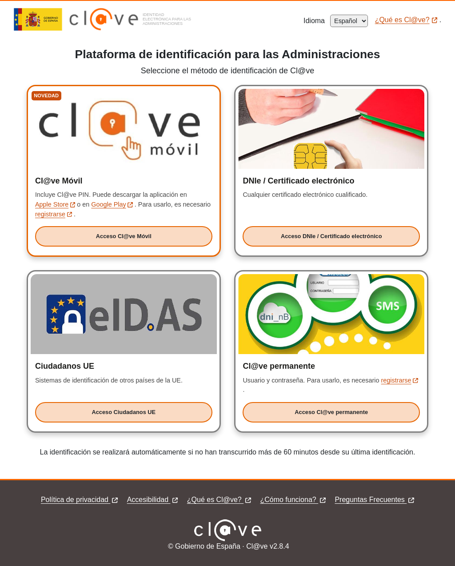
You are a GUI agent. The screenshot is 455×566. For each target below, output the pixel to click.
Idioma (316, 20)
